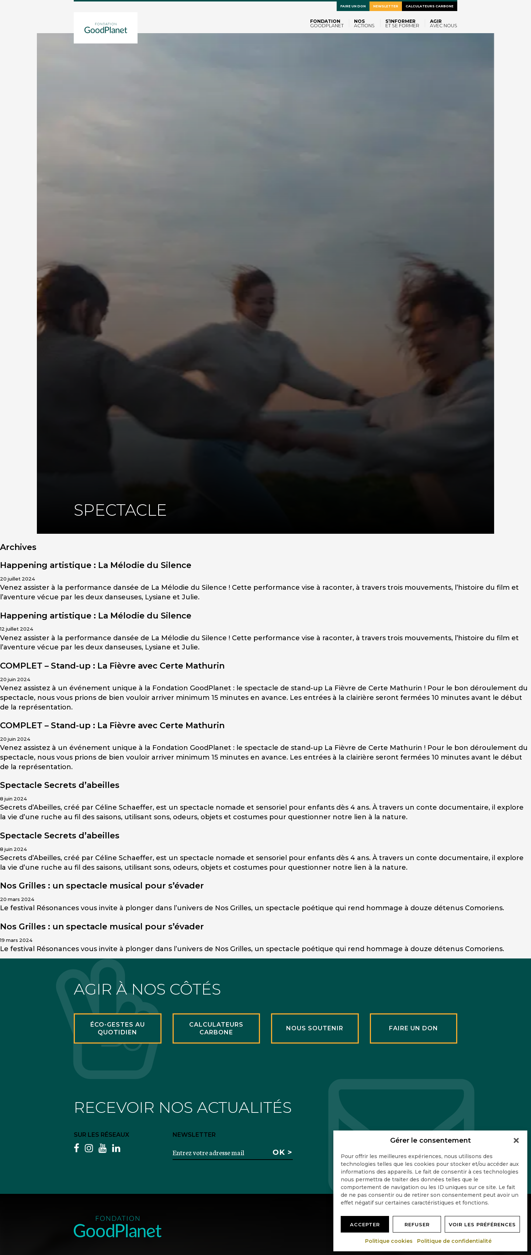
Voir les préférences (482, 1224)
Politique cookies (389, 1241)
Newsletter (385, 6)
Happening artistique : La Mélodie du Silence (95, 565)
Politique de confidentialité (454, 1241)
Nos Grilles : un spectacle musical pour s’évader (102, 886)
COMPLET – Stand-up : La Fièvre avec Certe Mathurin (112, 666)
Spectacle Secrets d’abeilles (59, 785)
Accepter (365, 1224)
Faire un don (353, 6)
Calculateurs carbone (430, 6)
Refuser (417, 1224)
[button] (516, 1140)
